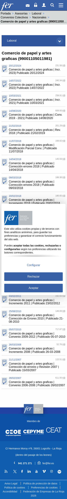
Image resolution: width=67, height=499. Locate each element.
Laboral (36, 13)
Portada (6, 13)
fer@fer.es (46, 463)
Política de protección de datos (40, 483)
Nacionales (39, 17)
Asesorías (21, 13)
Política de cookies (14, 487)
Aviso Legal (10, 483)
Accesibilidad (10, 491)
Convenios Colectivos (14, 17)
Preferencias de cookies (44, 487)
